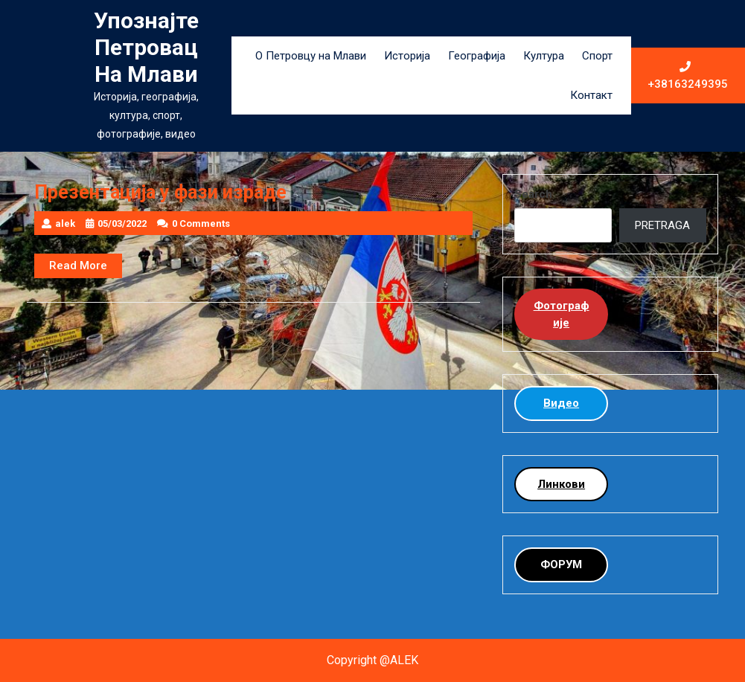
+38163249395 (689, 76)
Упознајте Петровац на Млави (146, 47)
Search (533, 194)
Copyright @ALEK (372, 660)
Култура (543, 55)
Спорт (597, 55)
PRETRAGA (662, 225)
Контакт (591, 95)
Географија (476, 55)
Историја (407, 55)
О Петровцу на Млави (310, 55)
